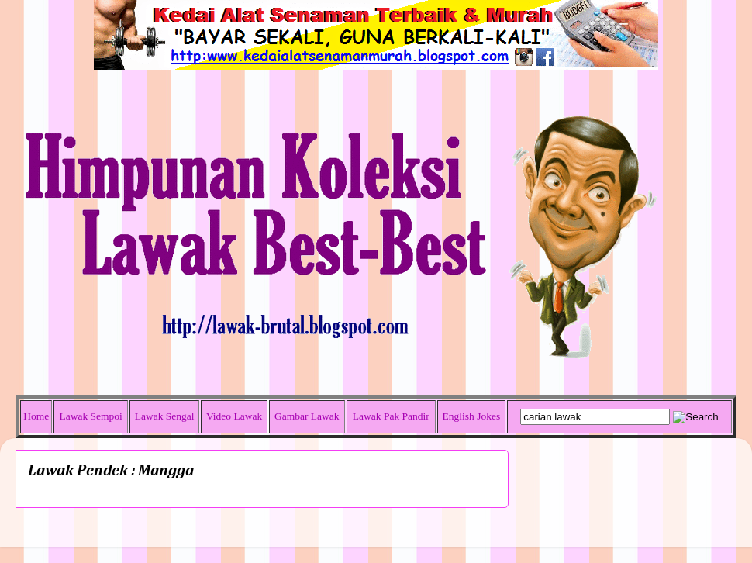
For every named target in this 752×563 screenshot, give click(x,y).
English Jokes (472, 416)
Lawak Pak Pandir (391, 416)
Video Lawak (234, 416)
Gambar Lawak (307, 416)
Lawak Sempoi (90, 416)
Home (36, 416)
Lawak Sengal (165, 416)
